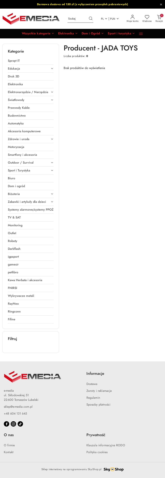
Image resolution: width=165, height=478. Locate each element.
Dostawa (92, 384)
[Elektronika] (68, 33)
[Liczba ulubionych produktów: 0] (147, 18)
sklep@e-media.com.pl (18, 407)
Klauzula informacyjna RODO (105, 445)
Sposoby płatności (98, 405)
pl (104, 19)
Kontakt (8, 452)
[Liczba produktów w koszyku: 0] (159, 18)
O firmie (9, 445)
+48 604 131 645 (15, 413)
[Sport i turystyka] (121, 33)
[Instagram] (13, 424)
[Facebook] (6, 424)
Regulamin (93, 398)
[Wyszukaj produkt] (80, 19)
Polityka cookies (97, 452)
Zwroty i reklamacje (99, 391)
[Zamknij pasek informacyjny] (161, 4)
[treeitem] (30, 61)
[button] (38, 33)
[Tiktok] (20, 424)
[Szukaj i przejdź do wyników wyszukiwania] (90, 19)
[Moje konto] (133, 18)
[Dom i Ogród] (93, 33)
